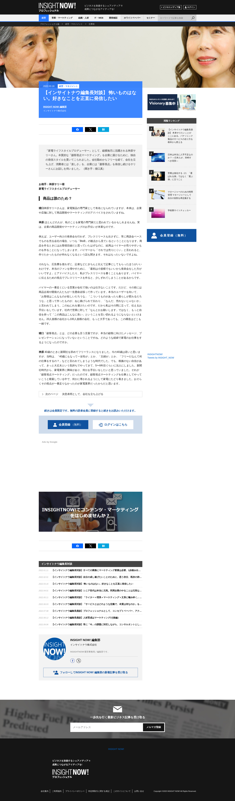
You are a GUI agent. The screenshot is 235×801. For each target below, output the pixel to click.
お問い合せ (139, 791)
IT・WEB (99, 18)
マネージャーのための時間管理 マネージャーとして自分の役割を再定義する (180, 195)
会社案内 (44, 791)
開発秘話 (113, 18)
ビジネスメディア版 (171, 7)
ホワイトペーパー (132, 18)
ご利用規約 (57, 791)
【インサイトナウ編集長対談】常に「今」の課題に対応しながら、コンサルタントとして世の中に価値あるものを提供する (113, 624)
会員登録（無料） (169, 235)
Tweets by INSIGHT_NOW (160, 357)
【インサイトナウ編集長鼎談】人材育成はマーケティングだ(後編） (86, 617)
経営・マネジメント (68, 86)
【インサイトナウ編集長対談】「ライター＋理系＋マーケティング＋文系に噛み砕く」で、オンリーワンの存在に (109, 597)
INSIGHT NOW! (57, 7)
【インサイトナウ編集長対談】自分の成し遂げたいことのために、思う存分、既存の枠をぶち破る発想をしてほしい (110, 577)
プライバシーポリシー (75, 791)
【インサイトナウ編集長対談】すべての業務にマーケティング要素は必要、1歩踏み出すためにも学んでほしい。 (109, 570)
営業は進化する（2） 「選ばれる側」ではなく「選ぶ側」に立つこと (180, 176)
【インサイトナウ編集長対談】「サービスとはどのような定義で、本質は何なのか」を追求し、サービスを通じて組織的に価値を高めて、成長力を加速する (130, 604)
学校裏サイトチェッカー (179, 210)
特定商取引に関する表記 (99, 791)
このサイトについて (122, 791)
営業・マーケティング (62, 18)
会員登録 (68, 424)
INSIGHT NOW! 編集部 (55, 106)
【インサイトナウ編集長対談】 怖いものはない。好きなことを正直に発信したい (92, 583)
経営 (44, 18)
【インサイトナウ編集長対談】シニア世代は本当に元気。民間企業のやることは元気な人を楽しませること (106, 590)
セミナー (151, 18)
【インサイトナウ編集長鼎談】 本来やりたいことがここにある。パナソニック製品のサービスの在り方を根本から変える (180, 135)
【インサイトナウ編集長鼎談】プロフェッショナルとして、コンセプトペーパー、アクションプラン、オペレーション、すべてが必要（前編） (124, 611)
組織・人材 (83, 18)
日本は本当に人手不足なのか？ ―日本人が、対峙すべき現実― (180, 157)
